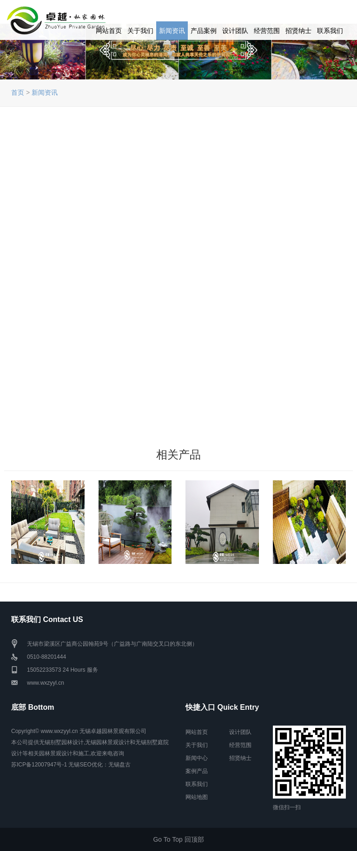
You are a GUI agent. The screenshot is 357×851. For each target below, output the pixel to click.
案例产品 (196, 771)
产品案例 (204, 30)
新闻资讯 (172, 30)
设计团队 (235, 30)
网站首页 (109, 30)
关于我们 (140, 30)
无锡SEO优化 (85, 764)
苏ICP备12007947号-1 (39, 764)
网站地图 (196, 797)
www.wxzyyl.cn (45, 683)
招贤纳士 (298, 30)
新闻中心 (196, 758)
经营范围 (267, 30)
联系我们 (330, 30)
